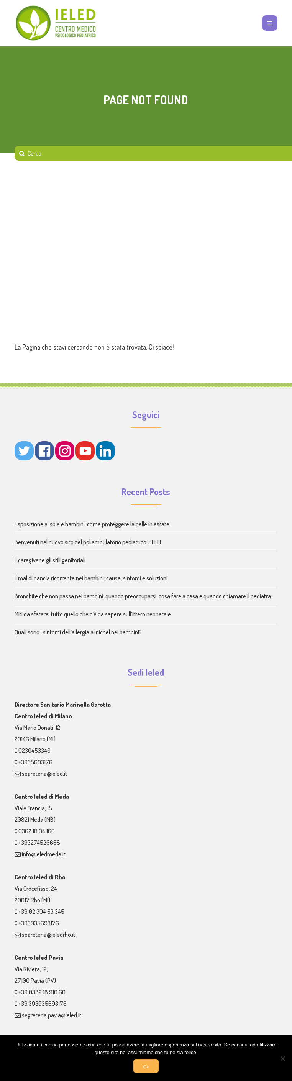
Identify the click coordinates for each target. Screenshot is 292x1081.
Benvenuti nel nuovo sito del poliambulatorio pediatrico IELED (88, 542)
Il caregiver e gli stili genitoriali (50, 560)
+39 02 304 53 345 (41, 911)
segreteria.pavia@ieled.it (51, 1015)
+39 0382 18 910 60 (42, 992)
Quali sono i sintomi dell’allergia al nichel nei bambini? (78, 632)
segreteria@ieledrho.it (48, 934)
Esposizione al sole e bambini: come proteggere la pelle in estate (92, 524)
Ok (146, 1066)
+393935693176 (38, 923)
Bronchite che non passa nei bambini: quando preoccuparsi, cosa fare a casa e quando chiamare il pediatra (143, 596)
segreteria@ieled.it (44, 773)
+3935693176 (35, 762)
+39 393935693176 (42, 1003)
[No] (282, 1058)
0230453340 (34, 750)
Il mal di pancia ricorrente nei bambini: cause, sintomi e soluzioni (91, 578)
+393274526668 (39, 842)
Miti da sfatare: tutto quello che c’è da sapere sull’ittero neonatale (93, 614)
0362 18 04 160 (36, 831)
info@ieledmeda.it (44, 854)
